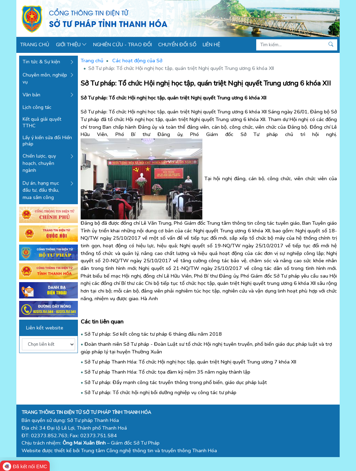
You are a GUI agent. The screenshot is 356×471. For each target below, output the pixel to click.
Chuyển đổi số (177, 44)
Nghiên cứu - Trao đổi (122, 44)
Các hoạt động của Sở (137, 60)
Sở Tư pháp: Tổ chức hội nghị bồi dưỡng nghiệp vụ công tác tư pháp (160, 392)
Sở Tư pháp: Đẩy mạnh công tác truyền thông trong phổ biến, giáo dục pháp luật (175, 382)
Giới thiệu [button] (71, 44)
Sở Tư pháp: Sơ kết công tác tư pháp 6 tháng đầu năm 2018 (153, 333)
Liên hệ (211, 44)
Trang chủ (34, 44)
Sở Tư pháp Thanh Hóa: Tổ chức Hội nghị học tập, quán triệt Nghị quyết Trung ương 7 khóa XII (190, 361)
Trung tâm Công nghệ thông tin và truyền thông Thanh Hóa (149, 450)
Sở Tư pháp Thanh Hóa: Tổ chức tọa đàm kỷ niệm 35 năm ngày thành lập (167, 371)
